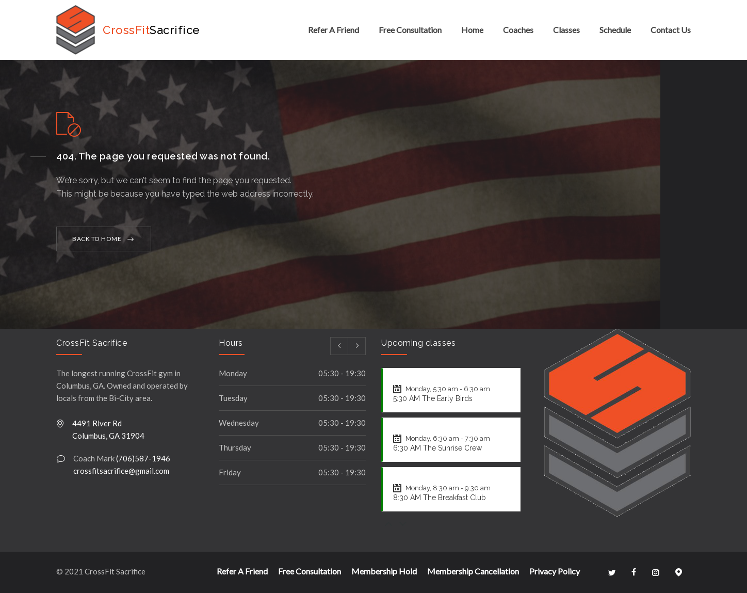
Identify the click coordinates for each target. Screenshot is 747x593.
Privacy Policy (554, 571)
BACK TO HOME (96, 239)
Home (472, 30)
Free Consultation (410, 30)
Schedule (615, 30)
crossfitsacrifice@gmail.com (121, 470)
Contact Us (671, 30)
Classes (566, 30)
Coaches (518, 30)
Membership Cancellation (473, 571)
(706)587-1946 (143, 458)
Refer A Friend (333, 30)
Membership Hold (384, 571)
